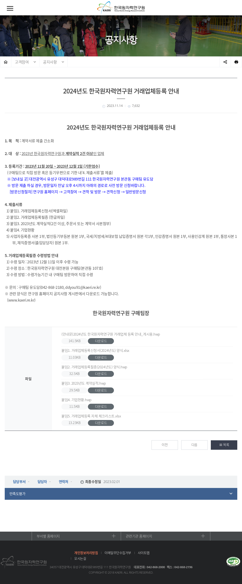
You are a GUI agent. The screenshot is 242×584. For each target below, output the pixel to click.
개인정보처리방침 (86, 552)
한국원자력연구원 (121, 8)
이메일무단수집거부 (117, 552)
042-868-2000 (156, 567)
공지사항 (50, 62)
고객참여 (22, 62)
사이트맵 (144, 552)
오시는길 (80, 558)
